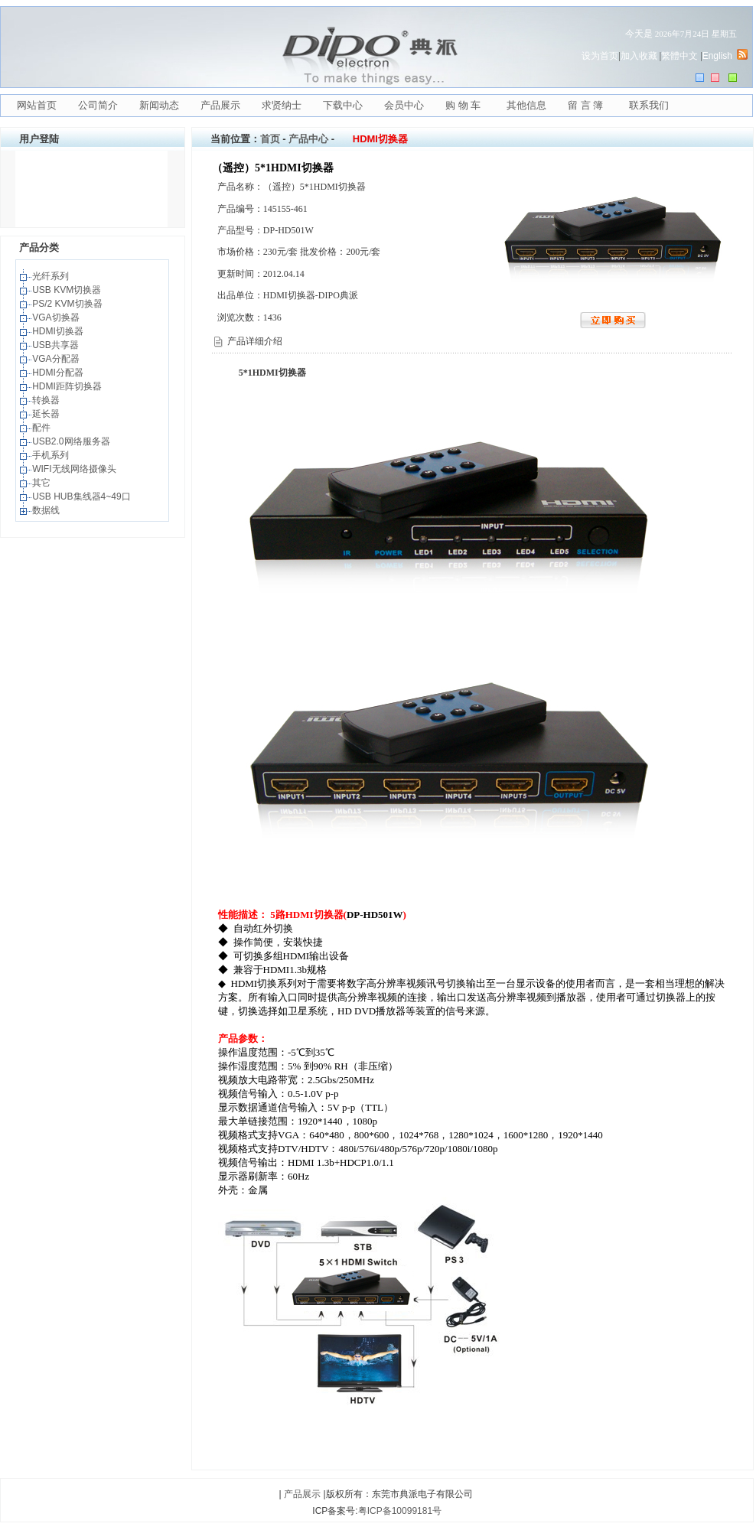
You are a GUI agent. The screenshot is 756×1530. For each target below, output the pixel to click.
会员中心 (404, 105)
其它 (42, 482)
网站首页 (37, 105)
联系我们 (649, 105)
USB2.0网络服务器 (72, 441)
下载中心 (343, 105)
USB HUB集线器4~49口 (82, 496)
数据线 (47, 510)
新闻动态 (159, 105)
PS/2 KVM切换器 (68, 303)
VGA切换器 (57, 317)
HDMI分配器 (59, 372)
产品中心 (308, 139)
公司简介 (98, 105)
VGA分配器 (57, 358)
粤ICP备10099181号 (400, 1511)
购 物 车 (463, 105)
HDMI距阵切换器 (68, 386)
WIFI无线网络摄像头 (75, 469)
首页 (270, 139)
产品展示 (220, 105)
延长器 (47, 414)
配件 (42, 427)
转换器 (47, 400)
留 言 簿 (585, 105)
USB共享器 (56, 345)
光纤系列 (51, 276)
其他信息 (526, 105)
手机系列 (51, 455)
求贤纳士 (281, 105)
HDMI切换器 (59, 331)
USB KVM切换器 (67, 290)
